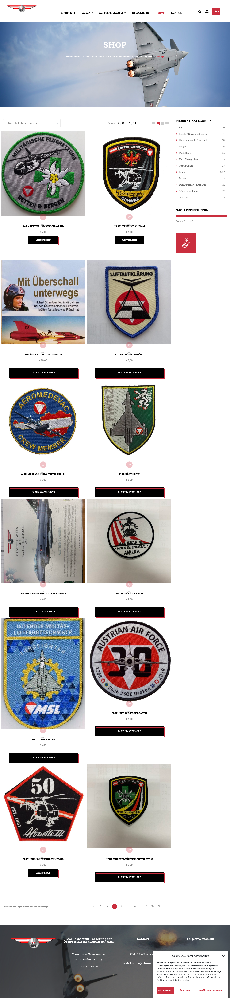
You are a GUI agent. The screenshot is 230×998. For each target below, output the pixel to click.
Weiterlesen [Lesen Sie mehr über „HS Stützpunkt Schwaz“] (129, 236)
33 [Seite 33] (159, 879)
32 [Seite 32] (152, 879)
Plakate (183, 178)
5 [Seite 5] (128, 879)
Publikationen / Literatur (192, 184)
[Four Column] (167, 123)
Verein (87, 12)
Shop (161, 12)
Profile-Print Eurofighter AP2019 (43, 577)
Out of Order (186, 165)
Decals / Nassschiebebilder (194, 134)
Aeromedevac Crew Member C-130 (43, 461)
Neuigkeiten (141, 12)
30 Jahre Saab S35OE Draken (129, 692)
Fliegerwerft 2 (129, 461)
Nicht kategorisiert (189, 159)
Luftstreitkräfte (112, 12)
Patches (183, 172)
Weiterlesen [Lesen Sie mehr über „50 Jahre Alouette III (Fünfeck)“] (43, 846)
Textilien (183, 197)
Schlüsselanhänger (189, 191)
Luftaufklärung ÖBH (129, 346)
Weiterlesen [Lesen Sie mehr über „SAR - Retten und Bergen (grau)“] (43, 236)
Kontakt (177, 12)
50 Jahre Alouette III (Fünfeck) (43, 832)
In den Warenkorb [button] (43, 364)
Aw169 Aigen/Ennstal (129, 577)
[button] (223, 958)
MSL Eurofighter (43, 717)
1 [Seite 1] (100, 879)
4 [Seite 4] (121, 879)
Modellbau (185, 153)
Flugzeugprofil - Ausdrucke (194, 140)
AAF (181, 127)
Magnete (184, 146)
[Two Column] (158, 123)
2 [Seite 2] (107, 879)
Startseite (68, 12)
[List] (154, 123)
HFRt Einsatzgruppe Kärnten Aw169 (129, 832)
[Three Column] (163, 123)
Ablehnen (184, 993)
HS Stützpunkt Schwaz (129, 222)
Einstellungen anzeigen (209, 993)
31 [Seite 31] (146, 879)
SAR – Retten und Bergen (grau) (43, 222)
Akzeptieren (165, 993)
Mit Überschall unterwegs (43, 346)
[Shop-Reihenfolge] (32, 123)
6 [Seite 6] (135, 879)
